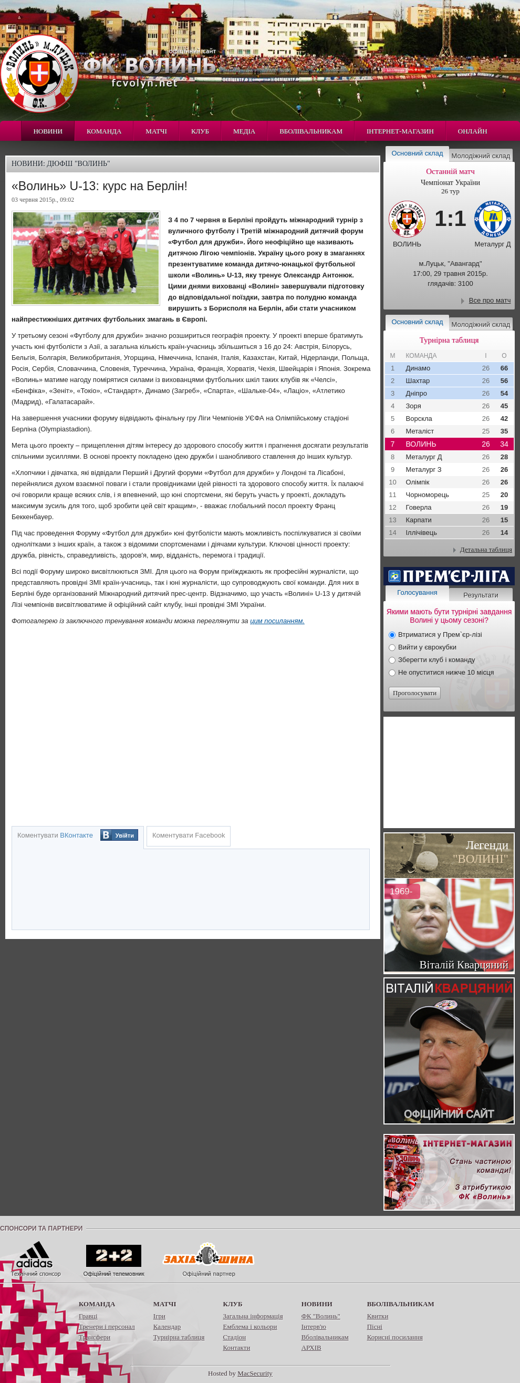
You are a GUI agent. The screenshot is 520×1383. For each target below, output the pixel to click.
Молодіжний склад (481, 156)
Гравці (88, 1316)
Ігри (159, 1316)
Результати (480, 595)
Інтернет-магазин (400, 131)
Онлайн (472, 131)
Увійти (125, 835)
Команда (104, 131)
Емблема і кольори (250, 1326)
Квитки (378, 1316)
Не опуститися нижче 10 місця (446, 672)
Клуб (200, 131)
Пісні (374, 1326)
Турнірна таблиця (179, 1337)
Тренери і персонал (107, 1326)
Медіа (244, 131)
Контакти (236, 1347)
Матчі (156, 131)
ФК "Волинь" (320, 1316)
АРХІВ (311, 1347)
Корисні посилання (395, 1337)
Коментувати (55, 835)
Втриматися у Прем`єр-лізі (440, 634)
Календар (167, 1326)
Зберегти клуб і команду (436, 660)
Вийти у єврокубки (427, 647)
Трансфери (94, 1337)
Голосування (417, 592)
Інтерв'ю (313, 1326)
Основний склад (417, 153)
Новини (48, 131)
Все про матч (490, 300)
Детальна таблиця (486, 549)
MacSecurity (254, 1373)
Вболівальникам (310, 131)
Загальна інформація (253, 1316)
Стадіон (234, 1337)
